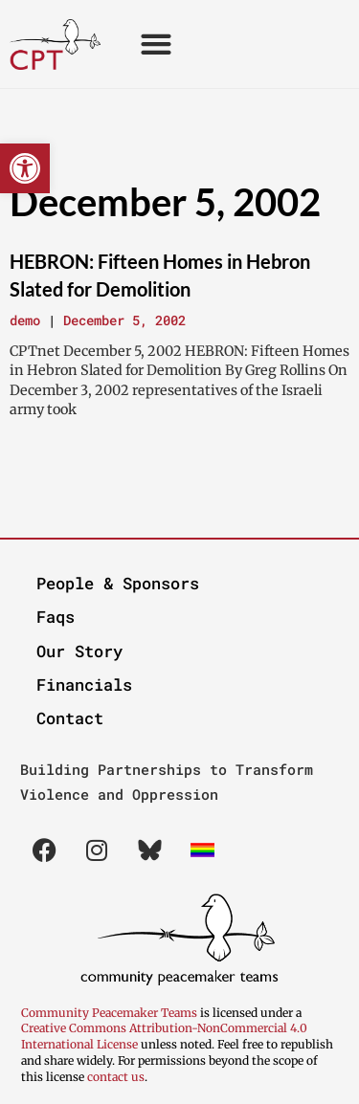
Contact (69, 718)
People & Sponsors (117, 583)
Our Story (79, 651)
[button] (25, 168)
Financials (84, 684)
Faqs (55, 617)
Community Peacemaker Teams (110, 1012)
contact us (116, 1077)
